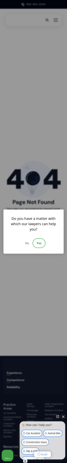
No (27, 243)
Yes (39, 243)
